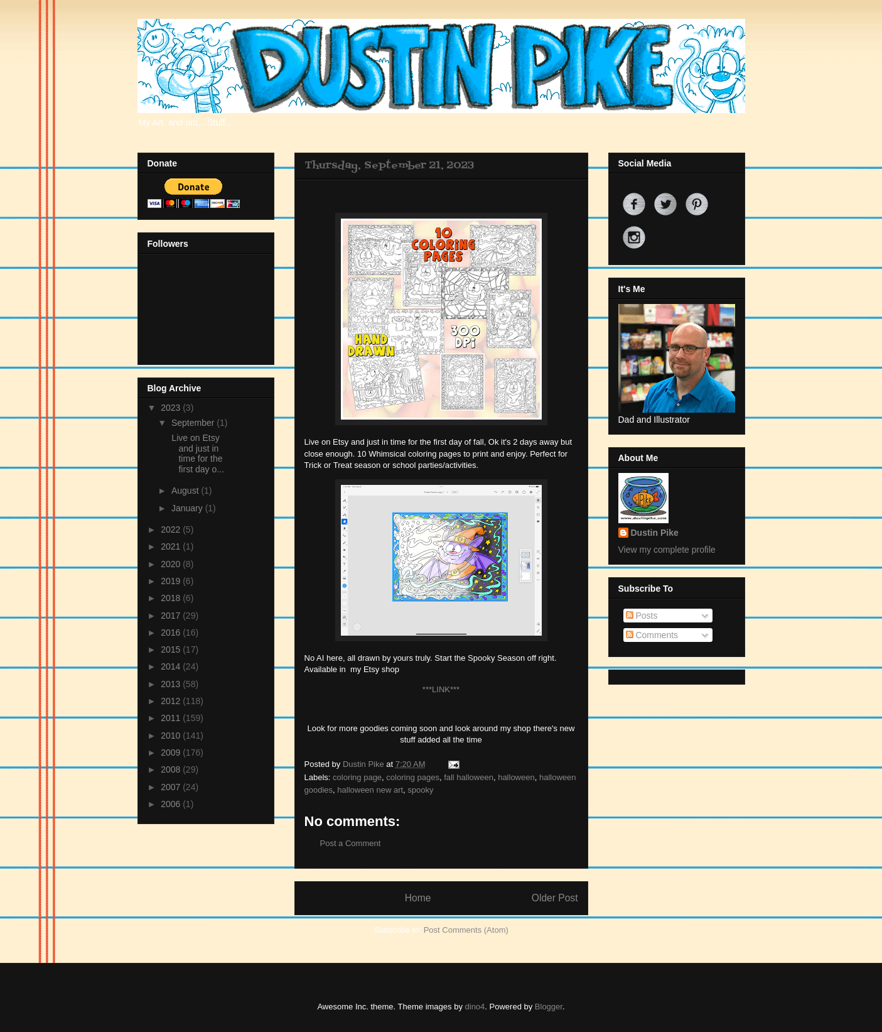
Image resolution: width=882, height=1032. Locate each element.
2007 (172, 787)
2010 (172, 736)
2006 (172, 804)
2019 (172, 581)
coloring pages (412, 777)
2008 (172, 769)
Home (418, 898)
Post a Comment (350, 843)
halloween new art (370, 790)
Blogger (548, 1006)
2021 (172, 546)
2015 (172, 649)
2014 (172, 666)
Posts (642, 616)
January (188, 508)
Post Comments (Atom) (466, 930)
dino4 (475, 1006)
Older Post (555, 898)
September (194, 423)
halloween (516, 777)
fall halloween (468, 777)
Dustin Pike (364, 764)
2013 (172, 684)
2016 (172, 632)
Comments (652, 635)
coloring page (357, 777)
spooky (420, 790)
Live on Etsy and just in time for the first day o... (196, 453)
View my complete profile (667, 550)
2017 (172, 616)
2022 (172, 529)
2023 (172, 408)
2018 (172, 598)
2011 (172, 718)
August (186, 491)
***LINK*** (441, 689)
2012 (172, 701)
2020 (172, 564)
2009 (172, 752)
